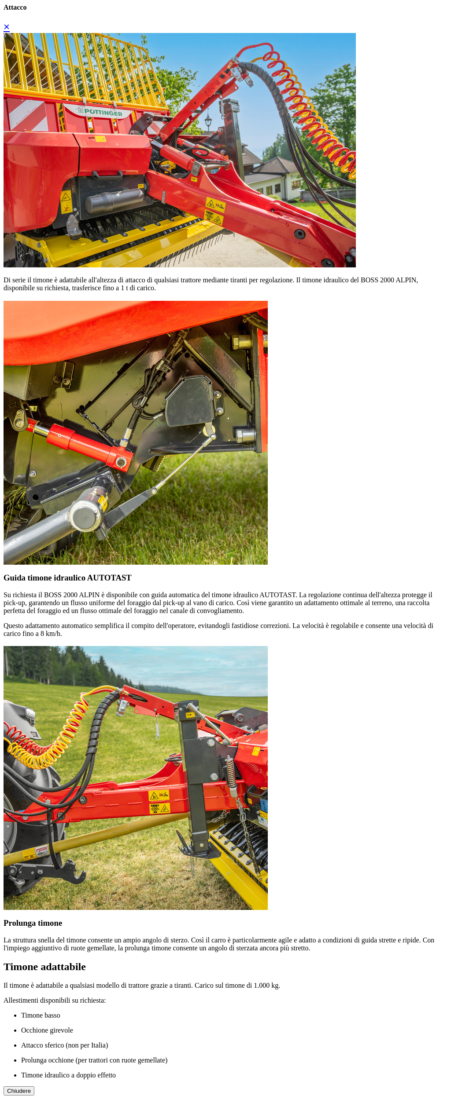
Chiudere (19, 1091)
